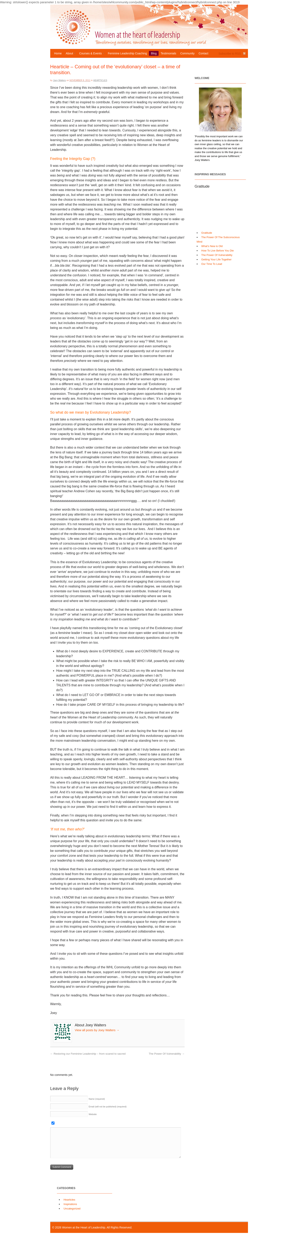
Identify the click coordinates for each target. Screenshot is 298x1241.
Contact (203, 53)
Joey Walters (59, 80)
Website (93, 1114)
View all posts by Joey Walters (97, 1030)
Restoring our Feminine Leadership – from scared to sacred (88, 1053)
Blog (154, 53)
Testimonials (168, 53)
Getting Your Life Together (216, 259)
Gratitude (206, 232)
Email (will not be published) (108, 1106)
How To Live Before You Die (217, 250)
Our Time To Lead (211, 263)
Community (187, 53)
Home (58, 53)
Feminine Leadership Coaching (127, 53)
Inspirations (70, 1204)
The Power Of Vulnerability (166, 1053)
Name (97, 1099)
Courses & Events (91, 54)
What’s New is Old (212, 246)
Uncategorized (72, 1208)
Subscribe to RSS (230, 53)
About (70, 54)
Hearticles (100, 80)
